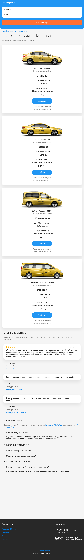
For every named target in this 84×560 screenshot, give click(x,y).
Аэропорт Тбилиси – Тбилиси (16, 413)
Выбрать (42, 101)
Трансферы (6, 31)
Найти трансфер (42, 23)
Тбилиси (5, 533)
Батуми (14, 31)
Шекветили (23, 31)
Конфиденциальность (42, 550)
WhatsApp (58, 425)
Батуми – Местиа (12, 369)
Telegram (49, 425)
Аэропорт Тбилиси (9, 529)
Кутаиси (5, 536)
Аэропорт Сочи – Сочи (14, 390)
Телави (5, 539)
